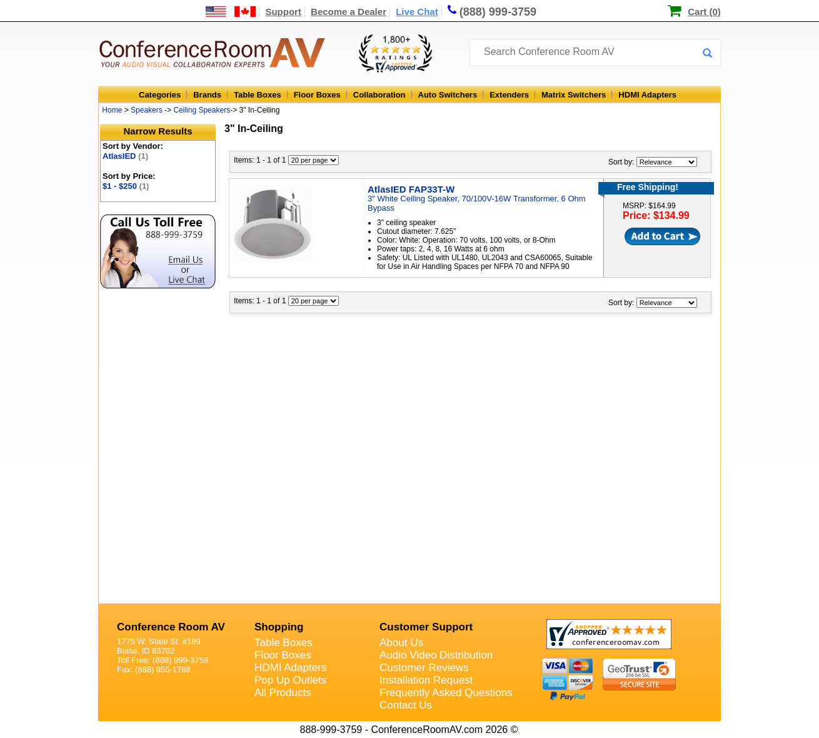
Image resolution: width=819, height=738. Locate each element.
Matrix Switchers (573, 94)
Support (283, 11)
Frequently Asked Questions (446, 693)
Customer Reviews (424, 668)
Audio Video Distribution (436, 655)
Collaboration (379, 94)
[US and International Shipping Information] (231, 11)
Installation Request (426, 680)
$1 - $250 (126, 186)
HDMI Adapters (647, 94)
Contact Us (405, 705)
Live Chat (417, 11)
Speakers (147, 110)
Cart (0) (704, 11)
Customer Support (426, 627)
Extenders (509, 94)
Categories (160, 94)
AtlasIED (125, 156)
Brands (207, 94)
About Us (401, 643)
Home (112, 110)
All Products (282, 693)
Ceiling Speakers (201, 110)
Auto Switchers (448, 94)
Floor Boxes (317, 94)
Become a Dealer (348, 11)
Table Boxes (257, 94)
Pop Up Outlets (290, 680)
